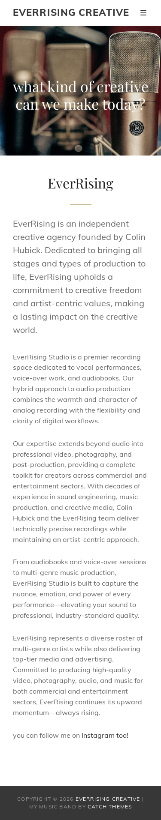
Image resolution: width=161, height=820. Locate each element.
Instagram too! (105, 735)
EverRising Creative (71, 12)
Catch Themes (110, 806)
